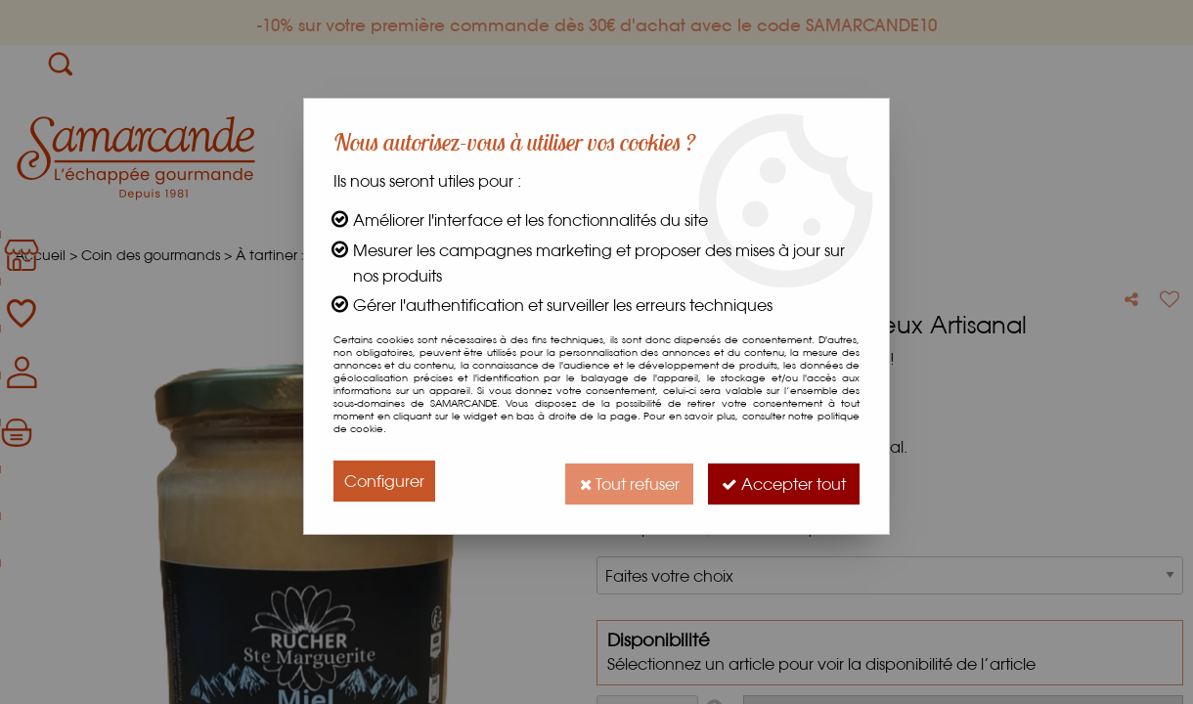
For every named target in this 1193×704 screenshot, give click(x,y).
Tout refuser (623, 480)
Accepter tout (782, 480)
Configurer (384, 480)
